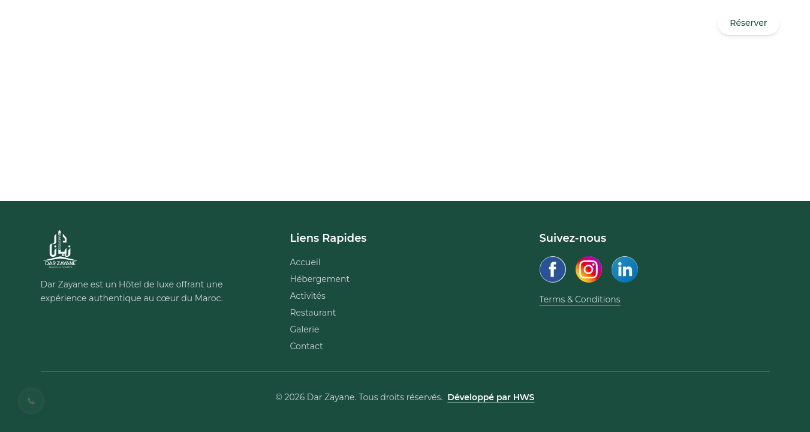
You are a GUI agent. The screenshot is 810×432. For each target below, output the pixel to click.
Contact (306, 346)
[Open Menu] (44, 23)
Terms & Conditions (580, 299)
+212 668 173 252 (101, 22)
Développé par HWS (490, 397)
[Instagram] (589, 269)
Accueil (305, 262)
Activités (308, 295)
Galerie (305, 329)
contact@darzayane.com (200, 22)
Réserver (748, 22)
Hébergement (320, 279)
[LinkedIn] (625, 269)
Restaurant (313, 312)
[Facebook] (553, 269)
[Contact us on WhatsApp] (31, 401)
